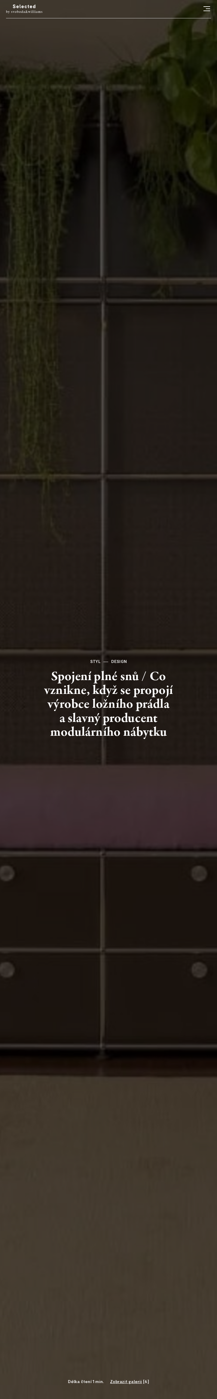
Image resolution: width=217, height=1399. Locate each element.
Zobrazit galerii (126, 1382)
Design (119, 662)
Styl (95, 662)
